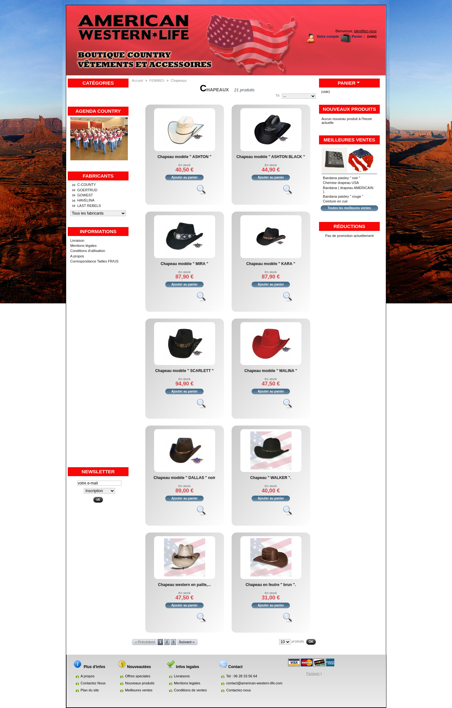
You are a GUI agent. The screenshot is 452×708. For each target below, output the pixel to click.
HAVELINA (86, 200)
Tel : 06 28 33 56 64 (241, 676)
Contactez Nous (93, 683)
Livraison (77, 240)
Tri (277, 95)
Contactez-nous (238, 690)
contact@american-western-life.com (254, 683)
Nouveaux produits (349, 109)
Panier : (358, 36)
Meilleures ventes (349, 139)
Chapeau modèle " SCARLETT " (184, 371)
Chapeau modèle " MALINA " (271, 371)
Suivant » (186, 642)
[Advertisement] (98, 371)
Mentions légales (83, 245)
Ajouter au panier (184, 177)
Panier (346, 83)
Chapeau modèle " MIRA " (184, 264)
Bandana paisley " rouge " (343, 196)
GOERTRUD (87, 190)
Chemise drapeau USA (341, 183)
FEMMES (156, 80)
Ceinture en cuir (335, 201)
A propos (77, 256)
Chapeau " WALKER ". (270, 478)
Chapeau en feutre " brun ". (270, 584)
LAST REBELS (89, 206)
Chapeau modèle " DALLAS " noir (184, 478)
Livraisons (182, 676)
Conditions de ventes (190, 690)
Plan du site (90, 690)
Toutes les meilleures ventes (349, 208)
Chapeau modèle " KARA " (270, 264)
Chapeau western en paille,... (184, 584)
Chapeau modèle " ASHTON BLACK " (271, 157)
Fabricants (98, 176)
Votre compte (328, 36)
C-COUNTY (86, 185)
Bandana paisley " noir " (341, 178)
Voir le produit (204, 192)
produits (298, 641)
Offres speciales (137, 676)
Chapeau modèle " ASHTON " (185, 157)
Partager (313, 673)
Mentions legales (187, 683)
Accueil (137, 80)
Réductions (349, 226)
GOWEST (85, 195)
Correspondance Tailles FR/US (94, 261)
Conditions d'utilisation (87, 251)
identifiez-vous (365, 31)
